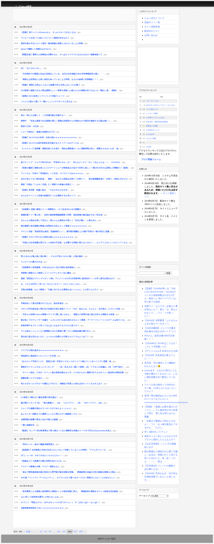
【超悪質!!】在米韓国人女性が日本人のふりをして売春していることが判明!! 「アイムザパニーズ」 (66, 450)
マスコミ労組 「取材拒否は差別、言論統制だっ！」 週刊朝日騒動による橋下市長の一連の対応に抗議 (67, 231)
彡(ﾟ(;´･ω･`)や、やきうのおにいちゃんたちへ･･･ (44, 455)
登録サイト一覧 (152, 22)
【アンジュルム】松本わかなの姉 (161, 351)
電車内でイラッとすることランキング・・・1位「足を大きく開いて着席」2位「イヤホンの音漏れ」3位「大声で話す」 (75, 367)
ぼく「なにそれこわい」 (34, 68)
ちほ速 (148, 147)
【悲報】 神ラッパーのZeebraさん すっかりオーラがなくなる (51, 32)
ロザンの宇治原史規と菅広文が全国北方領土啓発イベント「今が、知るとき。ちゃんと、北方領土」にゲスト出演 (73, 309)
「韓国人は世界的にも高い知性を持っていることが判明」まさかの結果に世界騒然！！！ (62, 79)
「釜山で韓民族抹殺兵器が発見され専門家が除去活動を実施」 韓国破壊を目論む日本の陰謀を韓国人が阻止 (71, 472)
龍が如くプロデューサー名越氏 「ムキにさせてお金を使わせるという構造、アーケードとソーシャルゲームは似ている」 (76, 320)
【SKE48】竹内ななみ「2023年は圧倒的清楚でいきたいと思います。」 (160, 476)
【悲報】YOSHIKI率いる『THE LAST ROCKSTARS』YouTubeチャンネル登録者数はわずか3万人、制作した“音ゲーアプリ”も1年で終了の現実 (160, 295)
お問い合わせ (151, 35)
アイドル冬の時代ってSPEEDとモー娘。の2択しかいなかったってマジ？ (160, 388)
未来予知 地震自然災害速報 (157, 122)
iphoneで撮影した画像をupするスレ (39, 49)
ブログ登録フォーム (151, 159)
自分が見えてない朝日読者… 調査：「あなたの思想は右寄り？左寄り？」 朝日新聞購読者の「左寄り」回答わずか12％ (77, 179)
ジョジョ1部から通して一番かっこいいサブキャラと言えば (49, 102)
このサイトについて (153, 8)
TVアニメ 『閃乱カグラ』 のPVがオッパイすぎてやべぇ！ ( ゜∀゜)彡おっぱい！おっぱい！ (63, 502)
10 (41, 531)
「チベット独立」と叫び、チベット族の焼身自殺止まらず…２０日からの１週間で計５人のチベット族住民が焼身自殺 (75, 372)
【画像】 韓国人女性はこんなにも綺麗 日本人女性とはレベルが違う (53, 85)
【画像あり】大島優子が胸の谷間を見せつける (44, 461)
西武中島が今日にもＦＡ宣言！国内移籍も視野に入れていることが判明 (54, 43)
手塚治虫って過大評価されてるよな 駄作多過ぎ (45, 303)
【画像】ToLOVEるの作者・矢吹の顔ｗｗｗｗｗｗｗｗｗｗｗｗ (51, 137)
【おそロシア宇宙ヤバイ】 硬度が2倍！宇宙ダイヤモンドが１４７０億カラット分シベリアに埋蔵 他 (68, 361)
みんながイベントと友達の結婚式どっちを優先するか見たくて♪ (51, 196)
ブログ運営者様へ (178, 8)
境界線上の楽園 (152, 126)
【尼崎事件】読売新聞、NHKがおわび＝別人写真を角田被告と (51, 267)
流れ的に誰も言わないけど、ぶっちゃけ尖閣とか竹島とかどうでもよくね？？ (57, 337)
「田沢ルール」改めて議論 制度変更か (40, 444)
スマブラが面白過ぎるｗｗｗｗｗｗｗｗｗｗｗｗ (45, 350)
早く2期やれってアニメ (156, 432)
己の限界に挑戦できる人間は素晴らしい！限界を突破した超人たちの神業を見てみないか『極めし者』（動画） (72, 90)
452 (58, 531)
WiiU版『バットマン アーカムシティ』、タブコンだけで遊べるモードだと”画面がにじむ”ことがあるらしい (70, 478)
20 (45, 531)
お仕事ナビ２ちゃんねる (155, 118)
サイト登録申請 (152, 27)
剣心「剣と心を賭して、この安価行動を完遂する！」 (46, 115)
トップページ (130, 8)
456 (81, 531)
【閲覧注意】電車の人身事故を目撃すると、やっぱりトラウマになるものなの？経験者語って (64, 55)
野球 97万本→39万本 (32, 126)
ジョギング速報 (152, 113)
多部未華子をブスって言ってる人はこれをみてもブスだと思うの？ (52, 325)
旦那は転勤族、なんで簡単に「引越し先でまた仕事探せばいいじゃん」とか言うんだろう (62, 290)
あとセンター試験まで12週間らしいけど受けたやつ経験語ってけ (51, 414)
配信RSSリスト (151, 31)
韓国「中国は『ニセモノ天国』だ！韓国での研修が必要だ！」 (50, 184)
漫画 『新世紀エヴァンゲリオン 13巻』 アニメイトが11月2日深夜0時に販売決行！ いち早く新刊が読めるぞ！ (71, 278)
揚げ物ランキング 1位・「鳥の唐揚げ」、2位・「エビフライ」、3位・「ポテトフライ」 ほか (64, 403)
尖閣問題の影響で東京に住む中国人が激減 (42, 420)
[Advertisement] (63, 519)
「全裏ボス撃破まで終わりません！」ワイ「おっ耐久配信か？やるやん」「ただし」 (161, 424)
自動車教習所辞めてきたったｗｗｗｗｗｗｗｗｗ (45, 508)
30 (50, 531)
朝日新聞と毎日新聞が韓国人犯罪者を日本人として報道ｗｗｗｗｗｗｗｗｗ (56, 226)
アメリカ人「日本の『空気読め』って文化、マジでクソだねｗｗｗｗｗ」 (55, 173)
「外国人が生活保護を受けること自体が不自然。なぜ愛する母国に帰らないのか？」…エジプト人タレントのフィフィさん (77, 243)
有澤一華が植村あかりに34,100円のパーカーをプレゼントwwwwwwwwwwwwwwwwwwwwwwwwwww (166, 399)
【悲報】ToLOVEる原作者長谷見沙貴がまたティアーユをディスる (52, 143)
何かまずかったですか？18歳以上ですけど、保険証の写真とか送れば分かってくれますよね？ (64, 384)
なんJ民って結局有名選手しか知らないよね (42, 497)
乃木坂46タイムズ (152, 130)
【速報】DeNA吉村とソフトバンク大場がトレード (45, 96)
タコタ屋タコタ (152, 109)
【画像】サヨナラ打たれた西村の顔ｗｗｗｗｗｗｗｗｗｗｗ (49, 237)
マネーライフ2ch (152, 101)
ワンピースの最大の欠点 (34, 262)
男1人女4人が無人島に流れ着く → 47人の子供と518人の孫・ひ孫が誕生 (54, 256)
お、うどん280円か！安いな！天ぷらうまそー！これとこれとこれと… (54, 284)
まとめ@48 (150, 134)
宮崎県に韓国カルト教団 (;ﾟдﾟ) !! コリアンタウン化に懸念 (48, 273)
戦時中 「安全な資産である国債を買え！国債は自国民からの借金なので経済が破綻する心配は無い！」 (69, 121)
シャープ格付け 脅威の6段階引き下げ (40, 132)
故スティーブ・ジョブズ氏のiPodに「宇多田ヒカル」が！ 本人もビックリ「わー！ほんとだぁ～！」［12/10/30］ (73, 162)
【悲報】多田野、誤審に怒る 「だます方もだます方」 (47, 190)
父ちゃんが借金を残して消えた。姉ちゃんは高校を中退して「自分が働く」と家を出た (61, 220)
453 (64, 531)
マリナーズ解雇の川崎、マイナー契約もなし (43, 467)
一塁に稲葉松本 (30, 425)
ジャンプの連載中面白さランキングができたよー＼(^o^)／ (49, 408)
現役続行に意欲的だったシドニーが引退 (41, 356)
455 (75, 531)
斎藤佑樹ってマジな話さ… (35, 378)
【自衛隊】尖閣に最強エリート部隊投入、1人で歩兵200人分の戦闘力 (53, 209)
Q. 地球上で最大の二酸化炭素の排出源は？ (42, 397)
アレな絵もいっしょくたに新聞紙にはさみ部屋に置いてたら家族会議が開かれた (58, 331)
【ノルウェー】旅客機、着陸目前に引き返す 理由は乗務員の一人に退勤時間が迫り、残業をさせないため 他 (72, 149)
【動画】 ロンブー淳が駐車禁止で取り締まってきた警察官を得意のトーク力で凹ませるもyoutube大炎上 (69, 431)
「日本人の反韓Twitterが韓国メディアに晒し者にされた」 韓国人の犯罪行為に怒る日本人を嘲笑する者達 (70, 314)
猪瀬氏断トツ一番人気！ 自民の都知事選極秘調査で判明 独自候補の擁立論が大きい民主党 (64, 215)
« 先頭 (27, 531)
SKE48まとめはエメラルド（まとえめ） (161, 105)
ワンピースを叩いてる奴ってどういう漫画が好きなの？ (47, 38)
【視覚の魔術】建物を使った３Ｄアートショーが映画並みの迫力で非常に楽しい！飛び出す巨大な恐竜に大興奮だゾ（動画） (78, 168)
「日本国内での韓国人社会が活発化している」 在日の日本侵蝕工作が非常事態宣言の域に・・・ (65, 74)
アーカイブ (144, 496)
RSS (199, 13)
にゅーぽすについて (154, 18)
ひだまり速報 (151, 138)
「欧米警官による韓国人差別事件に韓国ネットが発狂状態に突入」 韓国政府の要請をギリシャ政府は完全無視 (72, 491)
